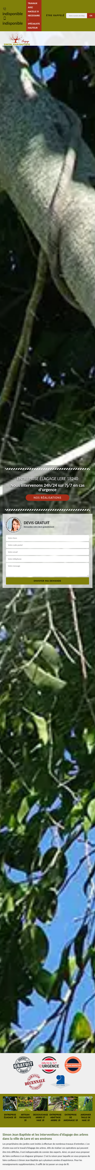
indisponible (13, 11)
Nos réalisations (47, 498)
